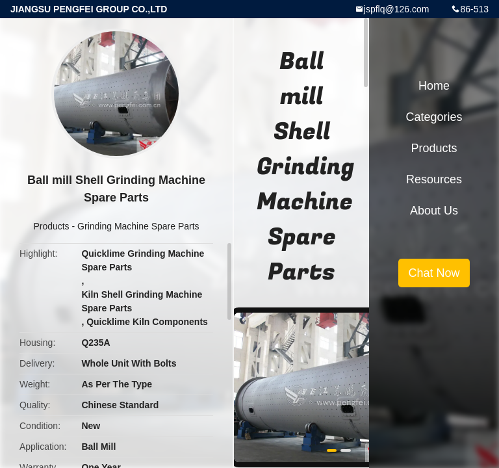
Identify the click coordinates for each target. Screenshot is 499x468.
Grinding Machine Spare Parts (138, 226)
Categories (433, 117)
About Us (434, 210)
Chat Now (433, 273)
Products (51, 226)
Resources (434, 179)
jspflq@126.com (396, 9)
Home (434, 85)
